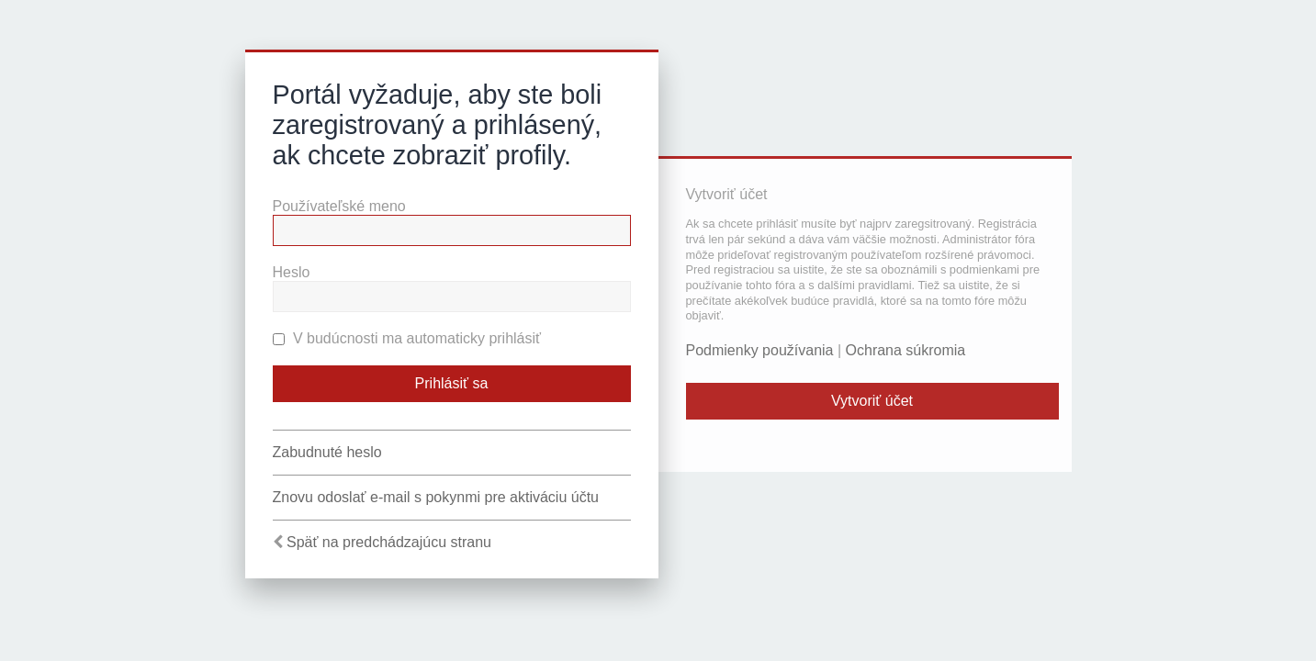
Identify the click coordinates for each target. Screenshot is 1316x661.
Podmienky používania (760, 350)
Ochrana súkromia (906, 350)
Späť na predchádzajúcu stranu (389, 542)
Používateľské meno (339, 206)
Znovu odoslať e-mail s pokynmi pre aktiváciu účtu (436, 497)
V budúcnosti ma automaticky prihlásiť (407, 338)
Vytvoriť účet (872, 401)
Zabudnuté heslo (327, 452)
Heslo (291, 272)
